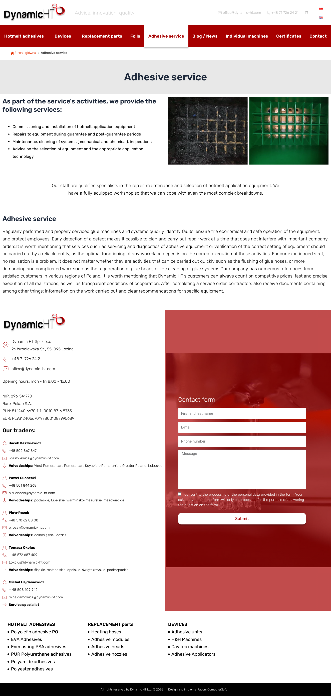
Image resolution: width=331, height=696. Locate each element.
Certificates (288, 36)
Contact (318, 36)
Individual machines (247, 36)
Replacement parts (102, 36)
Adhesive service (166, 36)
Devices (63, 36)
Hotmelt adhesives (24, 36)
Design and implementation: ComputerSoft (197, 689)
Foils (135, 36)
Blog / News (204, 36)
